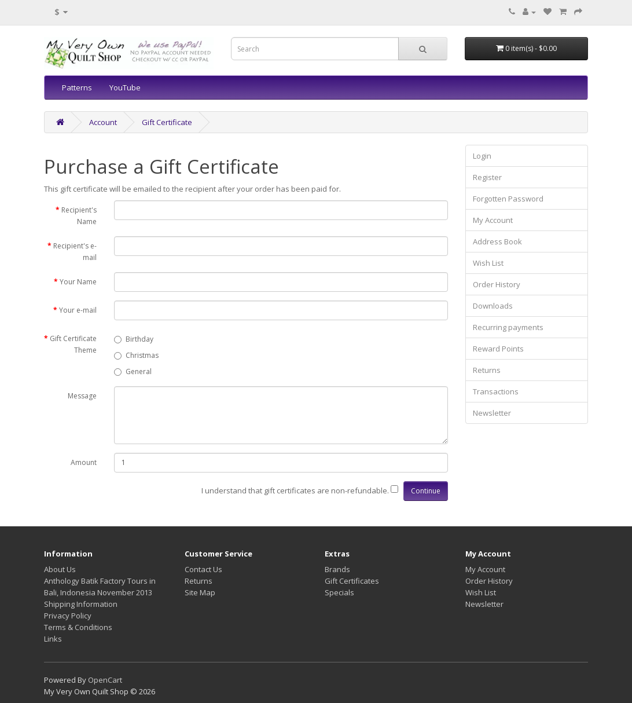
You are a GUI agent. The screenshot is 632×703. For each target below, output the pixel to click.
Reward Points (498, 348)
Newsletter (492, 413)
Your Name (78, 282)
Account (103, 122)
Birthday (133, 339)
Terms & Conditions (78, 627)
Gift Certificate (167, 122)
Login (482, 156)
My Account (493, 220)
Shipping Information (80, 604)
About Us (60, 569)
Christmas (136, 355)
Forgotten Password (508, 198)
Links (53, 639)
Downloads (493, 306)
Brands (337, 569)
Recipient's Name (79, 215)
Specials (339, 592)
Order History (496, 284)
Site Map (200, 592)
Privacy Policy (67, 615)
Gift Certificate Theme (73, 344)
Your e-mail (78, 310)
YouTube (125, 87)
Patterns (77, 87)
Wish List (488, 263)
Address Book (497, 241)
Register (487, 177)
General (133, 371)
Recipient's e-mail (75, 251)
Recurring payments (508, 327)
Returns (487, 370)
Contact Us (203, 569)
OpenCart (105, 680)
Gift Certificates (352, 581)
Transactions (496, 391)
